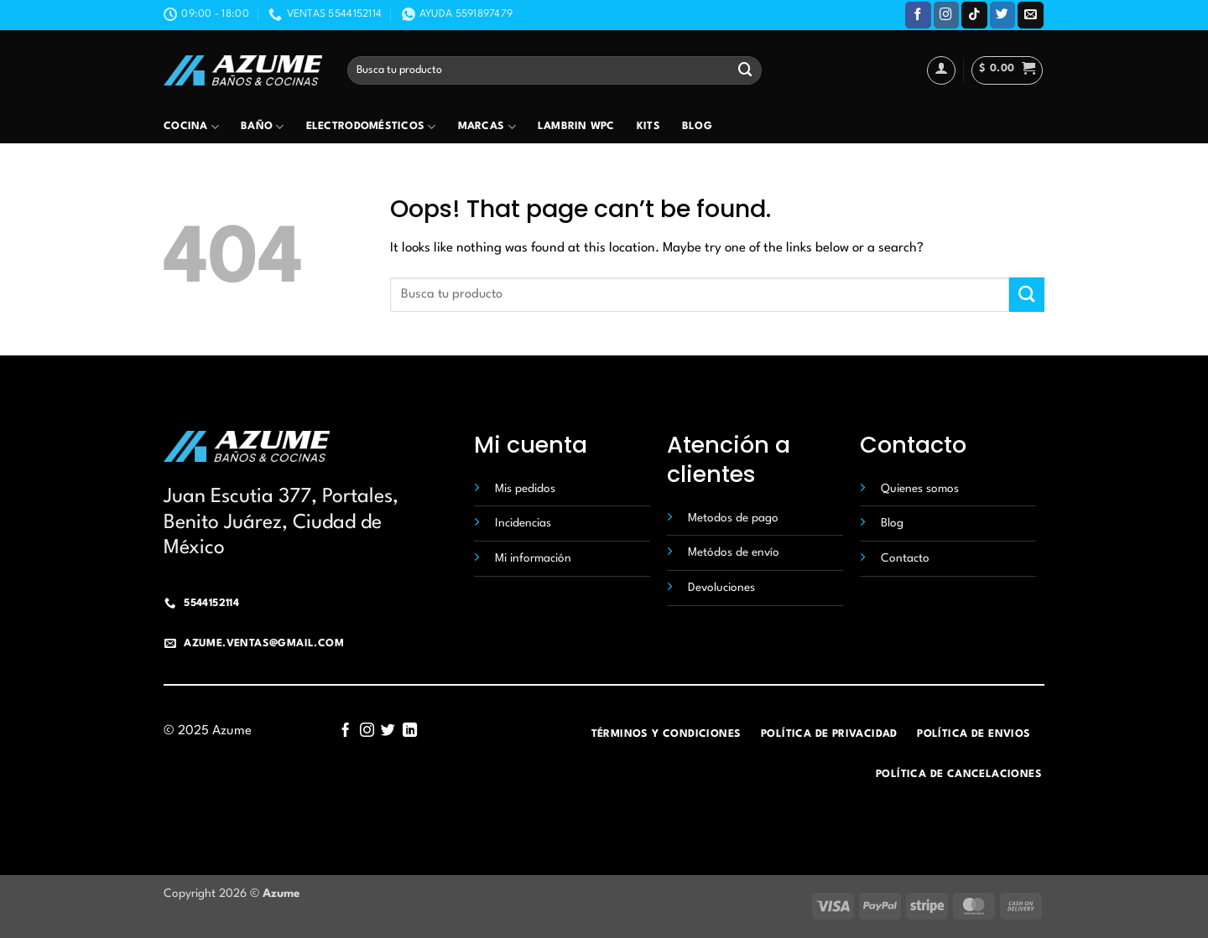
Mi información (533, 558)
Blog (697, 127)
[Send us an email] (1031, 15)
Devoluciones (721, 587)
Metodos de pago (733, 518)
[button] (1007, 70)
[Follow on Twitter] (1003, 15)
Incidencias (523, 523)
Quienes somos (920, 489)
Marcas (487, 127)
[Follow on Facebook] (918, 15)
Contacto (905, 558)
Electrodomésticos (371, 127)
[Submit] (746, 70)
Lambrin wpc (576, 127)
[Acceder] (941, 70)
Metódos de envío (733, 552)
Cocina (191, 127)
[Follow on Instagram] (947, 15)
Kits (648, 127)
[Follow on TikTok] (974, 15)
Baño (262, 127)
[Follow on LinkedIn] (410, 731)
